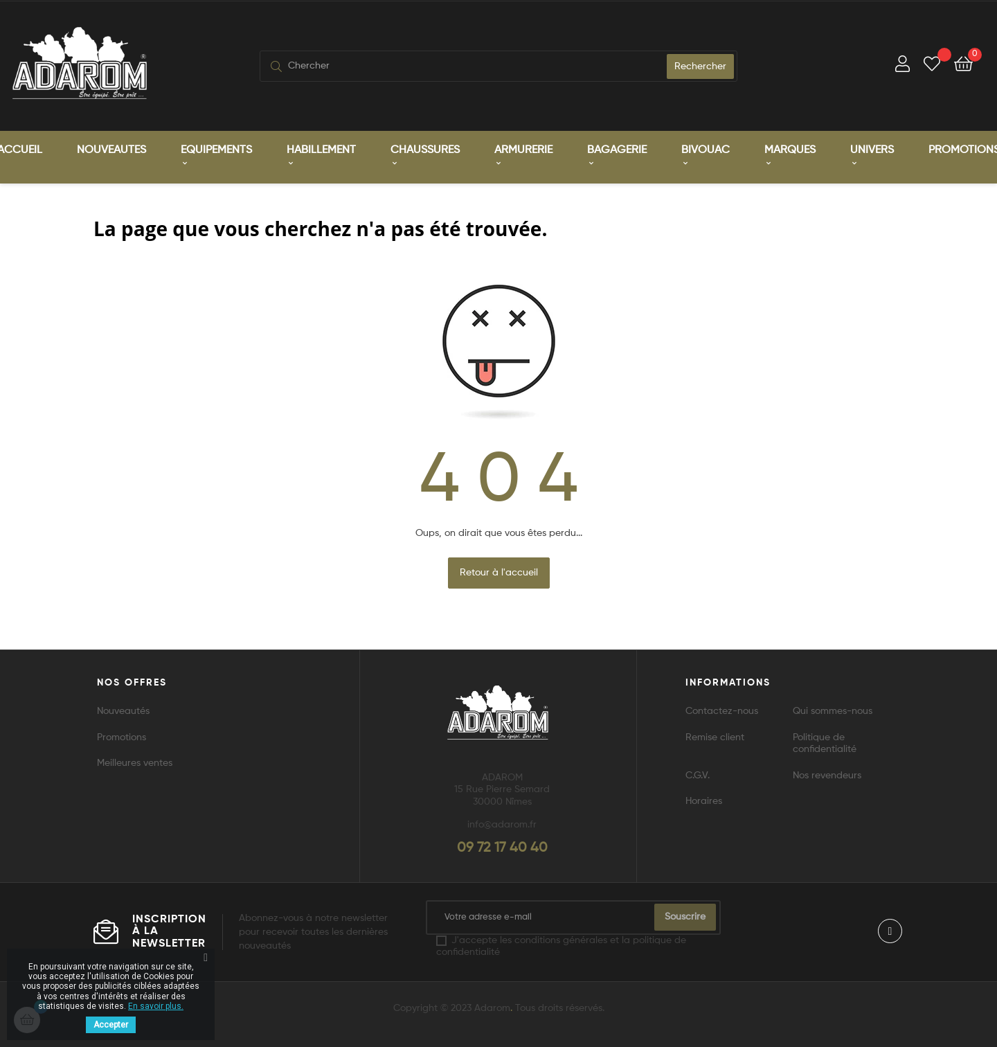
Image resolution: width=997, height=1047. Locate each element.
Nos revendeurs (827, 772)
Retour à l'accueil (499, 569)
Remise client (714, 734)
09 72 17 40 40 (502, 845)
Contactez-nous (721, 708)
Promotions (121, 734)
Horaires (703, 798)
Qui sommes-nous (832, 708)
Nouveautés (123, 708)
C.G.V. (697, 772)
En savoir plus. (155, 1006)
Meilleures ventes (134, 760)
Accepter (110, 1025)
